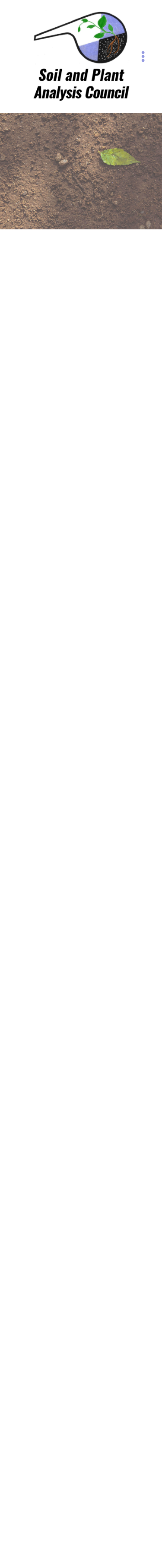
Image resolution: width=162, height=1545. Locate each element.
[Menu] (143, 56)
